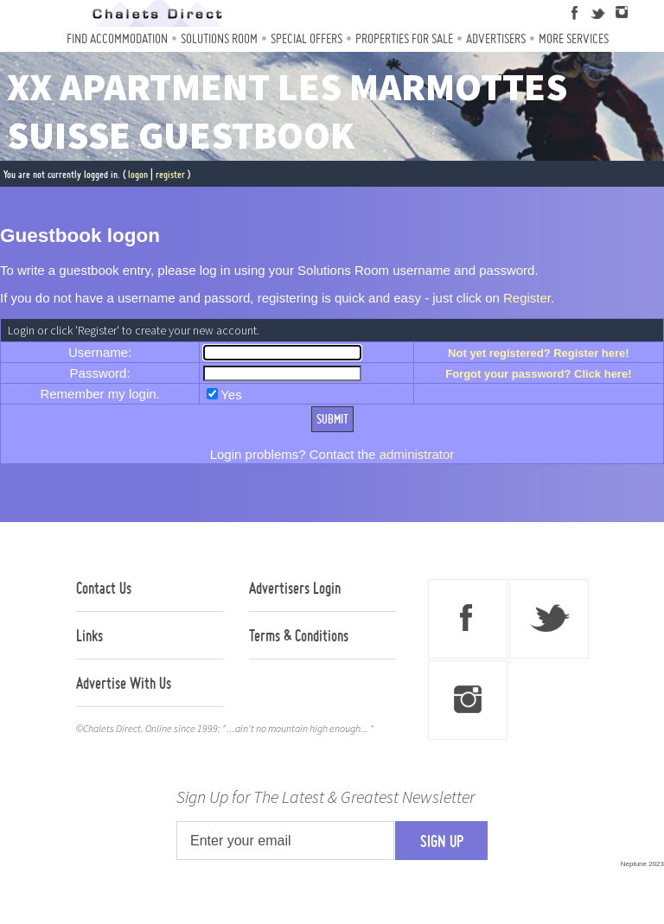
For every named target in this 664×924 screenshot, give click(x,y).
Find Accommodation (117, 38)
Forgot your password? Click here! (538, 373)
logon (138, 174)
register (170, 174)
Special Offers (306, 38)
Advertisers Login (295, 587)
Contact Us (103, 587)
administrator (417, 454)
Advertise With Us (123, 682)
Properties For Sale (404, 38)
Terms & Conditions (298, 635)
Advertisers (496, 38)
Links (89, 635)
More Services (574, 38)
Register (527, 297)
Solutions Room (219, 38)
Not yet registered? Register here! (538, 353)
